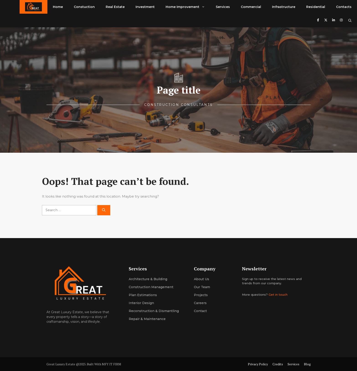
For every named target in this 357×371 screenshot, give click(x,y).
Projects (201, 295)
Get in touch (278, 294)
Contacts (344, 7)
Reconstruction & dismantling (154, 311)
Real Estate (115, 7)
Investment (145, 7)
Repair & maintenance (147, 319)
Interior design (141, 303)
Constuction (84, 7)
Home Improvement (188, 7)
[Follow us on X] (325, 20)
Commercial (251, 7)
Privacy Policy (258, 364)
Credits (277, 364)
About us (201, 279)
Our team (202, 287)
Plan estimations (143, 295)
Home (58, 7)
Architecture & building (148, 279)
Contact (200, 311)
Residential (315, 7)
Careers (200, 303)
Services (223, 7)
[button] (350, 20)
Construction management (151, 287)
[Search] (103, 210)
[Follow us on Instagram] (341, 20)
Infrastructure (283, 7)
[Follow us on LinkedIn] (333, 20)
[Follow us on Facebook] (318, 20)
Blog (307, 364)
